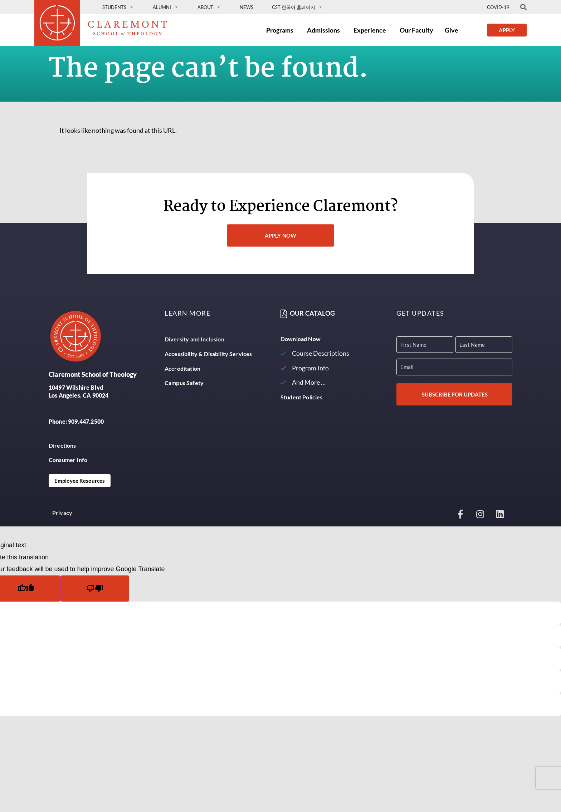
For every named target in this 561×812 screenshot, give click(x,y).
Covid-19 (498, 7)
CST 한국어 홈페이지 (297, 7)
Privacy (62, 512)
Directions (62, 445)
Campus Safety (184, 382)
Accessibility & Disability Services (208, 353)
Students (118, 7)
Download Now (300, 338)
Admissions (323, 30)
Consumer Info (68, 459)
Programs (279, 30)
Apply (507, 30)
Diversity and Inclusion (194, 339)
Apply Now (280, 235)
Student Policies (301, 397)
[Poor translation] (94, 588)
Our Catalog (312, 313)
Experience (369, 30)
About (209, 7)
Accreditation (182, 368)
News (246, 7)
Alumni (166, 7)
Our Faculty (416, 30)
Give (451, 30)
